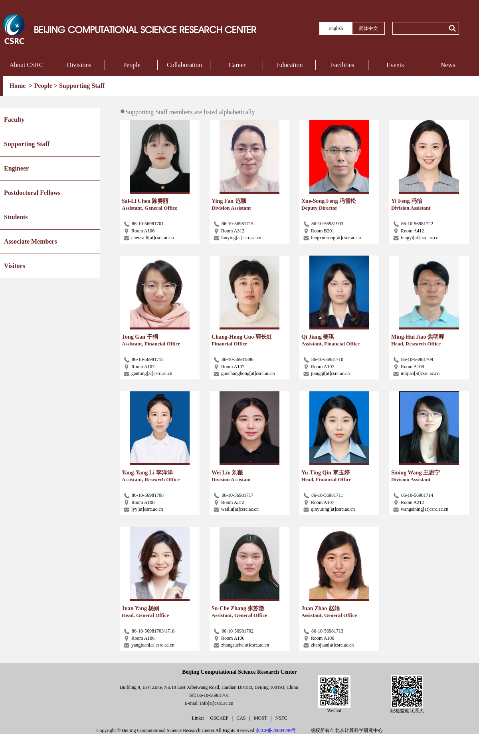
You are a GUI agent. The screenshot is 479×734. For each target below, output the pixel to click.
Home (19, 85)
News (448, 64)
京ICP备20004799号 (276, 730)
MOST (261, 718)
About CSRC (27, 64)
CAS (241, 718)
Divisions (79, 64)
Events (395, 64)
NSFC (281, 718)
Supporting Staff (82, 85)
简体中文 (368, 28)
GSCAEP (220, 718)
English (336, 28)
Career (237, 64)
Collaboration (184, 64)
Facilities (342, 64)
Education (290, 64)
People (132, 64)
